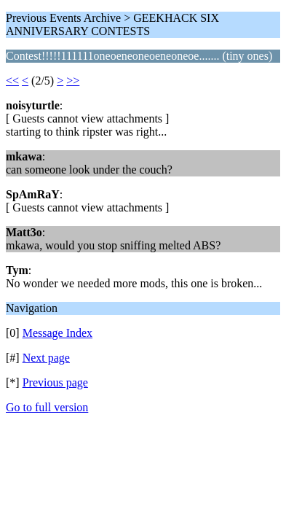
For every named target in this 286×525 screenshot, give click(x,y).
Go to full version (47, 407)
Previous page (55, 382)
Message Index (57, 333)
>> (72, 80)
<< (12, 80)
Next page (46, 357)
